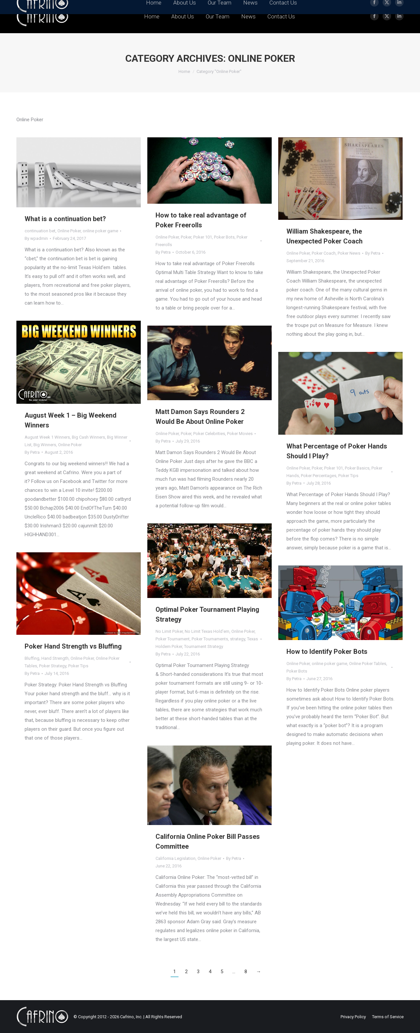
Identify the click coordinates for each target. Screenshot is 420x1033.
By (36, 238)
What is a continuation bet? (65, 219)
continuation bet (40, 230)
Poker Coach (324, 253)
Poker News (349, 253)
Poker (186, 237)
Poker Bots (224, 237)
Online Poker (69, 230)
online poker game (100, 230)
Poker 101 (202, 237)
